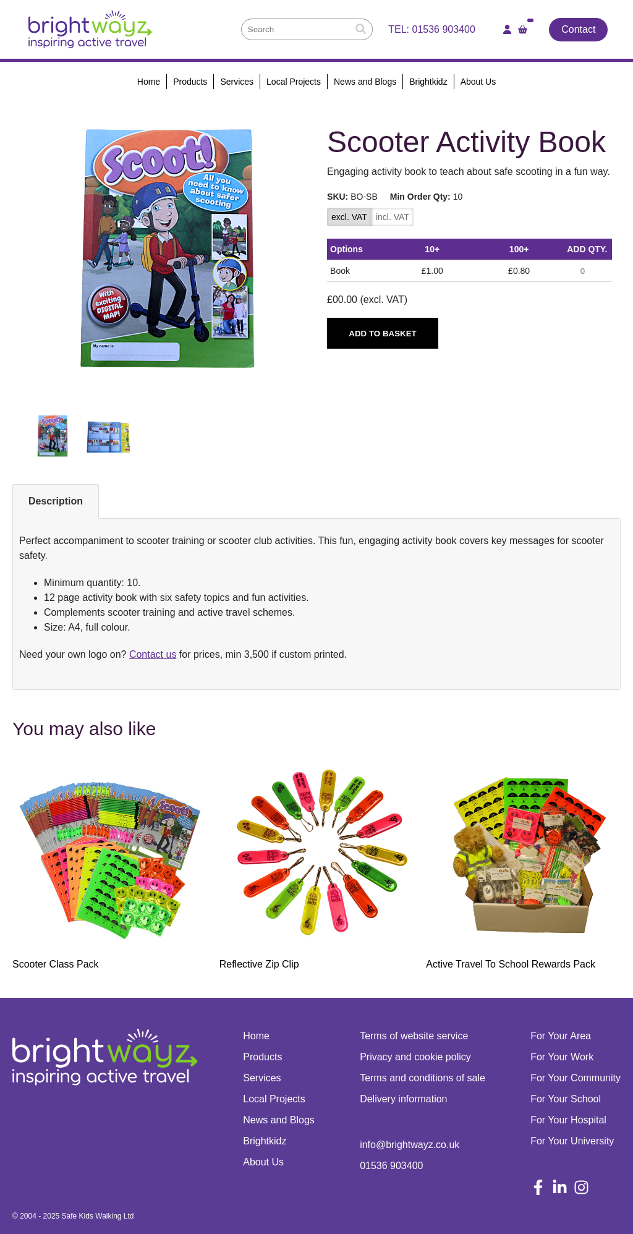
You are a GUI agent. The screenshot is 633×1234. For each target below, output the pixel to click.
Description (55, 501)
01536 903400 (443, 29)
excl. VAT (349, 217)
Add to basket (382, 333)
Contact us (152, 654)
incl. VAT (392, 217)
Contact (578, 29)
